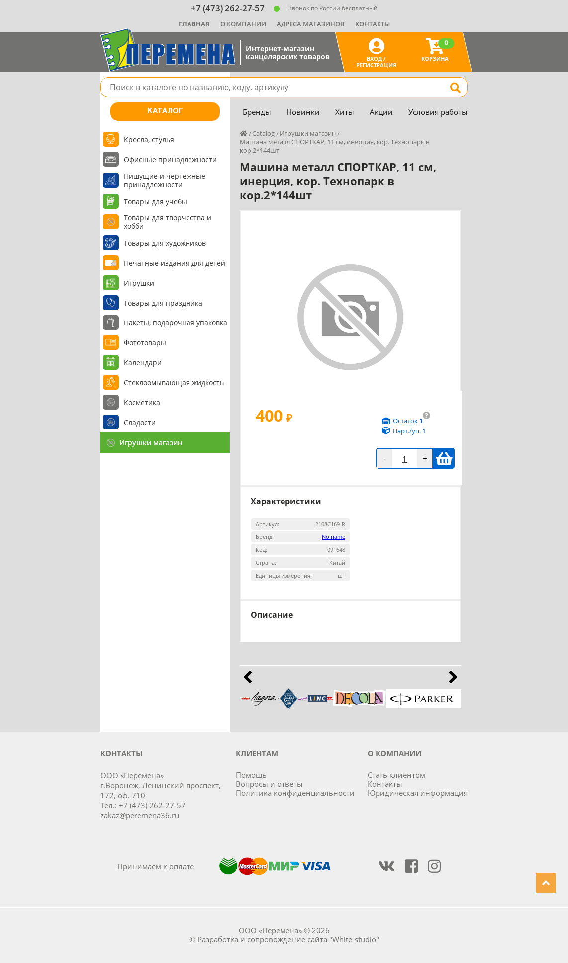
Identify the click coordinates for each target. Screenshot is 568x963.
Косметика (142, 402)
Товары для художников (165, 243)
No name (333, 536)
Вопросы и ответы (269, 784)
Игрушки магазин (150, 442)
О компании (243, 23)
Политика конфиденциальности (295, 793)
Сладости (140, 422)
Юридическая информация (418, 793)
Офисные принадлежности (170, 159)
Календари (143, 362)
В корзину (444, 458)
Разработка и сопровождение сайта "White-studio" (288, 939)
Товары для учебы (155, 201)
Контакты (372, 23)
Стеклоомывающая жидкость (174, 382)
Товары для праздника (163, 303)
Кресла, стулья (149, 139)
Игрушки (139, 283)
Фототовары (145, 342)
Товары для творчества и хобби (167, 222)
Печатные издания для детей (174, 263)
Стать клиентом (396, 775)
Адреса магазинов (311, 23)
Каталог (165, 111)
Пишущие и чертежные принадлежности (164, 180)
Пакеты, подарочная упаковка (175, 323)
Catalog (263, 133)
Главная (194, 23)
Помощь (251, 775)
